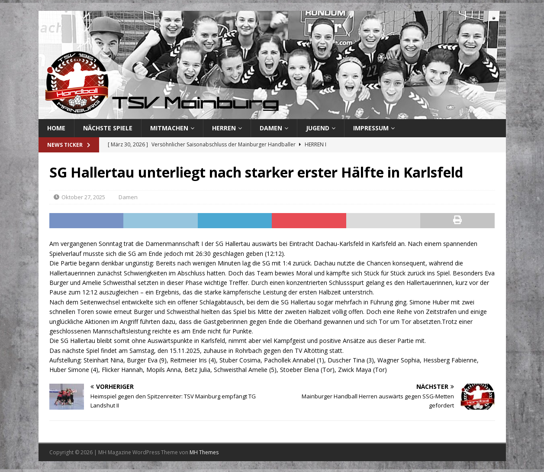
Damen (271, 128)
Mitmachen (169, 128)
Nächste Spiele (107, 128)
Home (56, 128)
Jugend (317, 128)
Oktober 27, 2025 (83, 197)
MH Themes (204, 452)
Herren (224, 128)
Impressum (371, 128)
